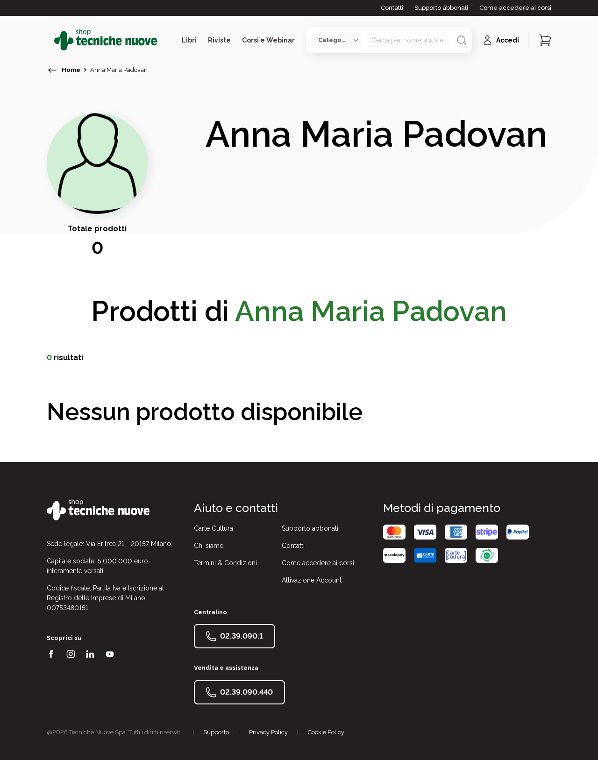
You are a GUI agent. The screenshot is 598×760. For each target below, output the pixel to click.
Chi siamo (209, 545)
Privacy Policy (268, 732)
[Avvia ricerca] (461, 40)
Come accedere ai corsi (515, 7)
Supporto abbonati (441, 7)
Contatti (392, 7)
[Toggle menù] (50, 40)
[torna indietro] (52, 70)
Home (71, 69)
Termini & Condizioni (225, 563)
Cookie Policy (326, 732)
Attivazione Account (312, 580)
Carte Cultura (213, 528)
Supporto (216, 732)
